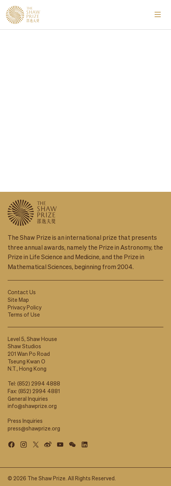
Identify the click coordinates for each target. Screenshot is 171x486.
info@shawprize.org (32, 402)
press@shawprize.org (34, 424)
